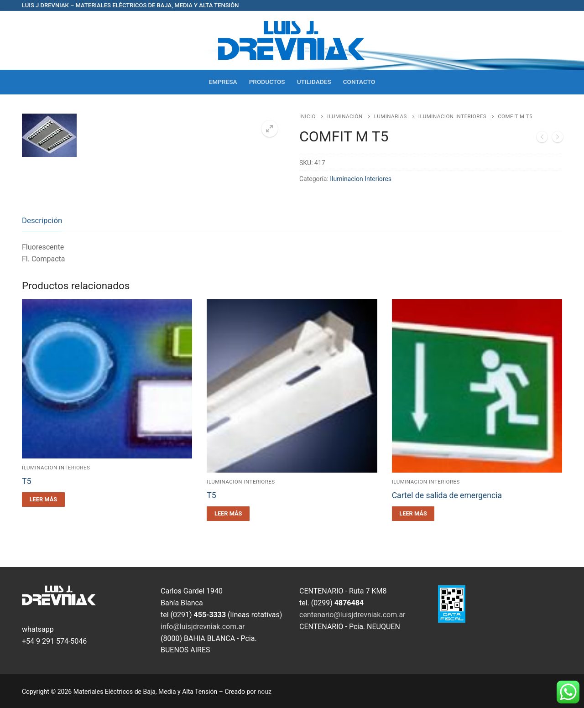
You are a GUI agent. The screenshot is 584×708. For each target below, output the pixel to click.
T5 (26, 481)
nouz (264, 691)
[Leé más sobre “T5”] (43, 499)
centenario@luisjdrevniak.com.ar (352, 614)
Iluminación (345, 116)
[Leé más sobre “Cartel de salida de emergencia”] (413, 513)
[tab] (42, 221)
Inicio (307, 116)
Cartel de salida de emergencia (447, 495)
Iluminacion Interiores (452, 116)
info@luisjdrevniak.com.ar (203, 626)
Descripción (42, 220)
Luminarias (390, 116)
